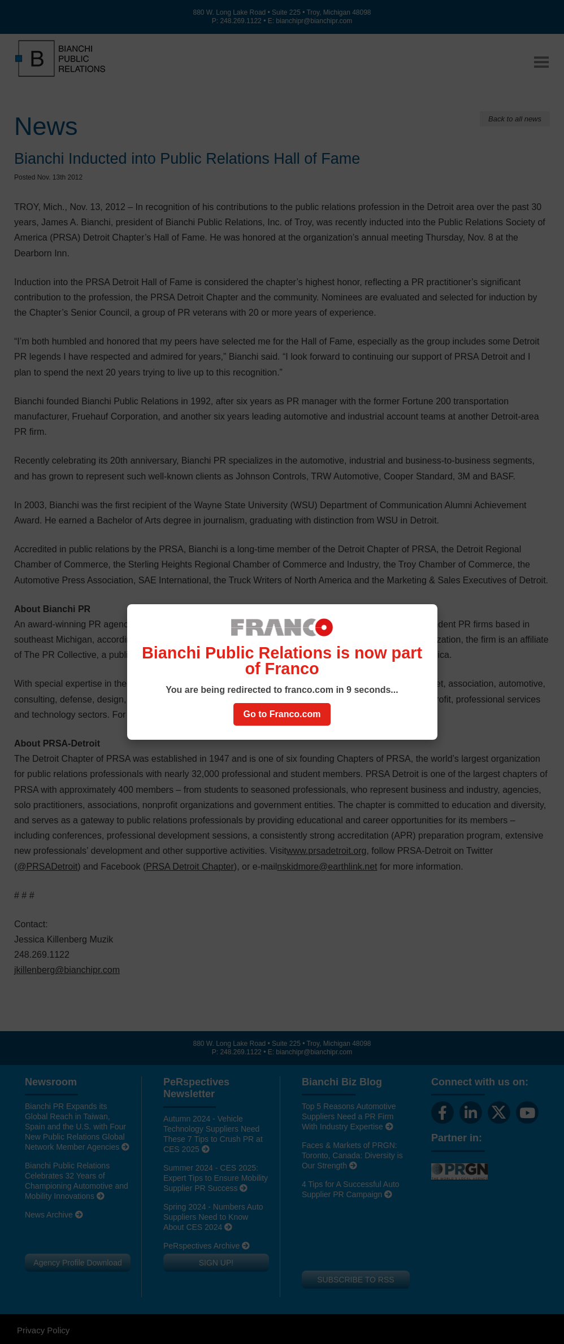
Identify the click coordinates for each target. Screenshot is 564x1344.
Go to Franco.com (282, 714)
